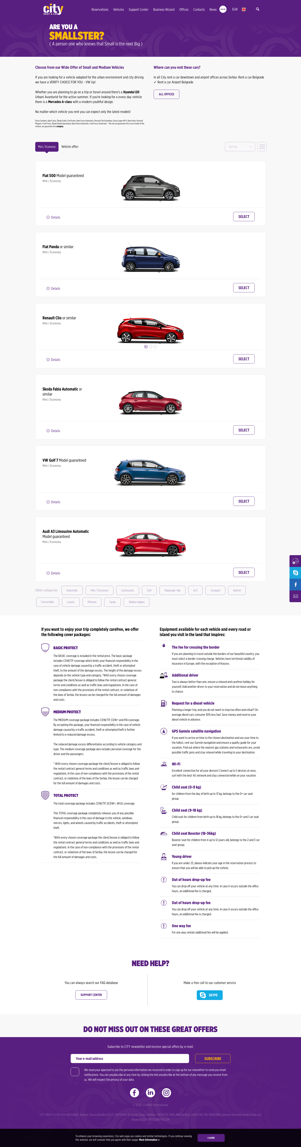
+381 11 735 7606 (165, 1115)
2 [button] (150, 346)
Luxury (72, 602)
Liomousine (129, 590)
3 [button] (155, 346)
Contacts (199, 9)
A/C (200, 590)
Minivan (93, 602)
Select (243, 216)
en (243, 9)
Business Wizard (163, 9)
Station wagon (140, 602)
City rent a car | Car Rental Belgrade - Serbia (53, 9)
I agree (211, 1137)
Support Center (138, 9)
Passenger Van (176, 590)
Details (55, 217)
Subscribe (212, 1058)
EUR (235, 9)
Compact (221, 590)
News (213, 9)
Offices (183, 9)
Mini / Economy (101, 590)
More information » (149, 1139)
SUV (152, 590)
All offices (166, 94)
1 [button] (146, 346)
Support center (91, 995)
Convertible (48, 602)
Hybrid (244, 590)
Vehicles (118, 9)
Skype (213, 995)
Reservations (99, 9)
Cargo (115, 602)
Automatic (73, 590)
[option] (150, 181)
